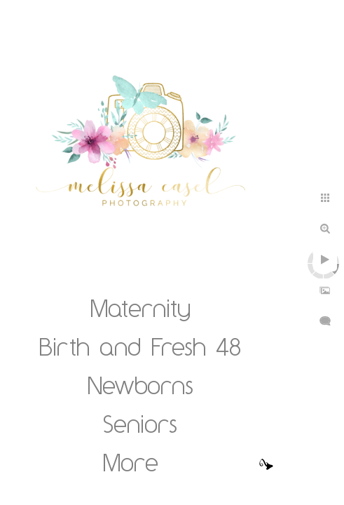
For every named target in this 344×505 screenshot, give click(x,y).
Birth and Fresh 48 (140, 346)
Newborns (140, 385)
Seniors (140, 424)
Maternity (140, 308)
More (130, 462)
